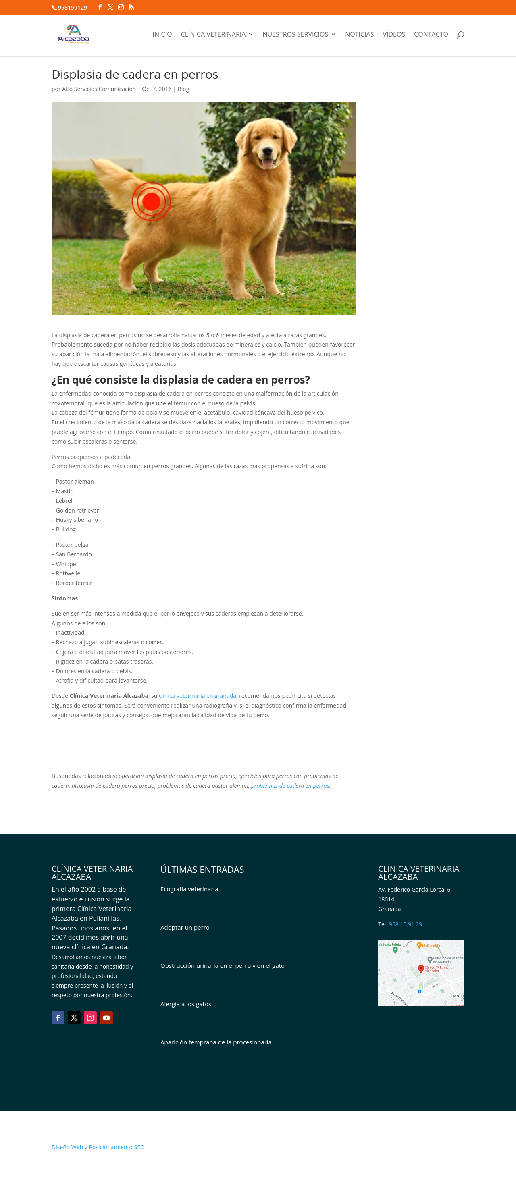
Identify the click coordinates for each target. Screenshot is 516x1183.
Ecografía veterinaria (189, 889)
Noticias (359, 35)
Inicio (162, 35)
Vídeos (394, 35)
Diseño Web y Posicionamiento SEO (98, 1147)
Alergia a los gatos (185, 1004)
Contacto (431, 35)
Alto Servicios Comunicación (99, 89)
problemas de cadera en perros (290, 785)
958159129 (72, 7)
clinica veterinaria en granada (197, 695)
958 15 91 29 (405, 924)
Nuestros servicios (295, 35)
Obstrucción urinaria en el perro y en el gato (222, 965)
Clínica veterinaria (213, 35)
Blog (183, 89)
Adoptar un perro (185, 927)
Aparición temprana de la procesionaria (216, 1042)
